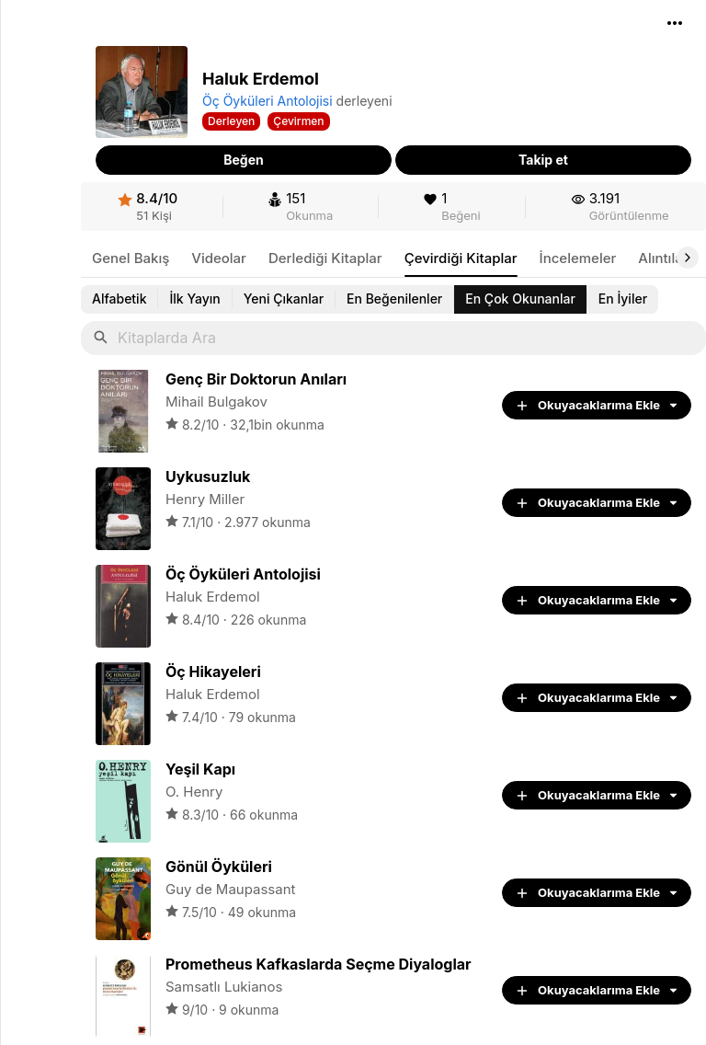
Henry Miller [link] (205, 499)
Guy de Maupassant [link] (230, 889)
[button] (675, 23)
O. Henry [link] (193, 791)
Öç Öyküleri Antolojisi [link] (267, 101)
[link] (147, 206)
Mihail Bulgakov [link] (216, 401)
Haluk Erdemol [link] (212, 596)
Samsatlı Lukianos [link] (223, 986)
